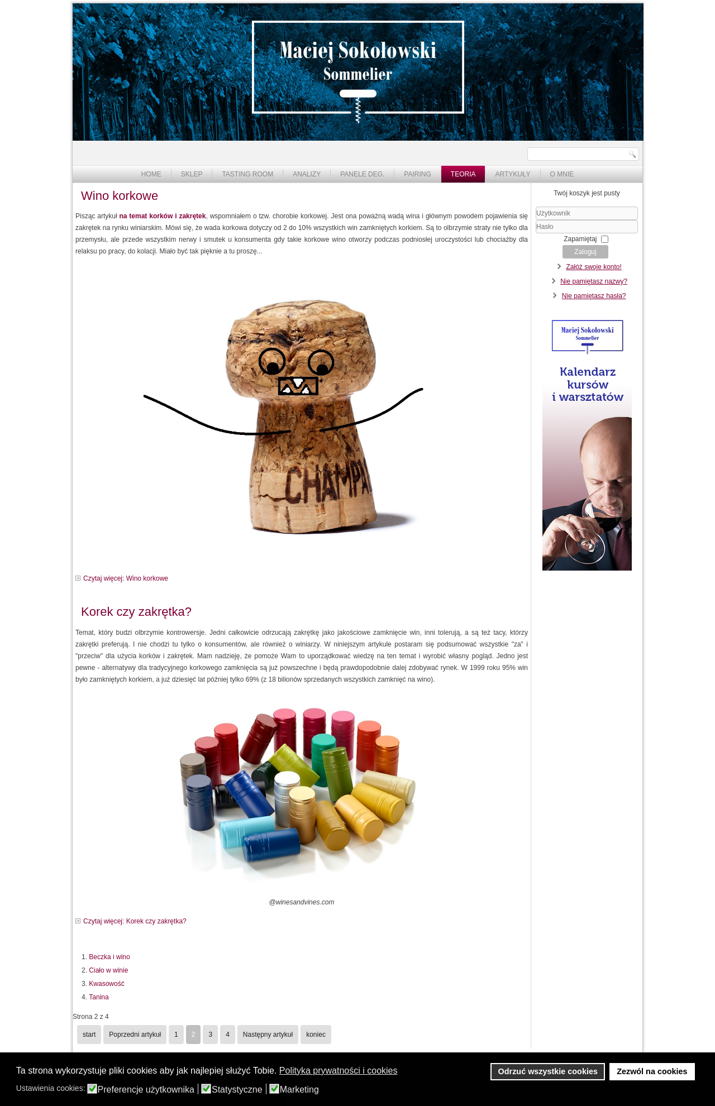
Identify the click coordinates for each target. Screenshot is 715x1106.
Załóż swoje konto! (593, 267)
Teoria (463, 174)
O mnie (562, 174)
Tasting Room (247, 174)
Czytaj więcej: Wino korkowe (125, 578)
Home (151, 174)
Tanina (98, 997)
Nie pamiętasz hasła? (594, 296)
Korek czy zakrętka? (136, 612)
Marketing (299, 1089)
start (89, 1034)
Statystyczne (237, 1089)
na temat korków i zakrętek (162, 216)
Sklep (192, 174)
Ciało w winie (108, 970)
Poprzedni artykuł (135, 1034)
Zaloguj (585, 252)
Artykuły (512, 174)
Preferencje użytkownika (146, 1089)
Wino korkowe (119, 196)
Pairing (417, 174)
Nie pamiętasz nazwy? (593, 281)
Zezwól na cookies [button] (652, 1071)
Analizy (307, 174)
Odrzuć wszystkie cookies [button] (548, 1071)
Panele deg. (362, 174)
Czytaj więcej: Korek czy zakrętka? (135, 921)
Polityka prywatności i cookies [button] (338, 1070)
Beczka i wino (109, 957)
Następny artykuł (268, 1034)
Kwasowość (106, 984)
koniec (316, 1034)
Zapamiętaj (580, 239)
